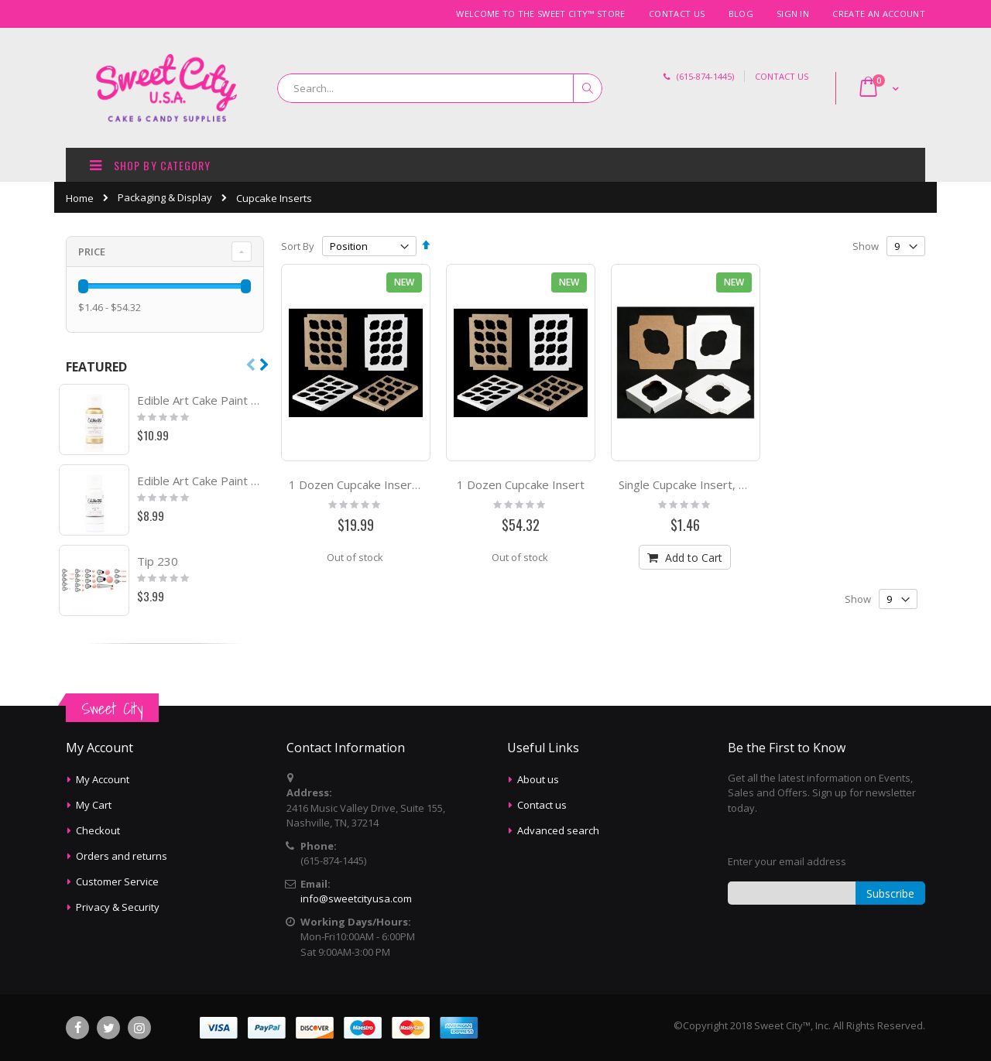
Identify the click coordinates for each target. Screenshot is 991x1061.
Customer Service (117, 881)
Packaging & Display (165, 198)
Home (80, 198)
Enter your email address (787, 861)
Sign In (793, 13)
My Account (102, 779)
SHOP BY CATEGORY (148, 164)
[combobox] (439, 88)
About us (538, 779)
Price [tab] (91, 251)
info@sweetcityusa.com (356, 898)
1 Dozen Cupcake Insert (521, 484)
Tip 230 (157, 561)
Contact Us (677, 13)
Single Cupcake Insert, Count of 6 (706, 484)
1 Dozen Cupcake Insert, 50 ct (369, 484)
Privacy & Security (117, 907)
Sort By (297, 246)
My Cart (93, 805)
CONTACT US (781, 76)
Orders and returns (121, 856)
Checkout (98, 830)
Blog (741, 13)
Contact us (542, 805)
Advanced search (558, 830)
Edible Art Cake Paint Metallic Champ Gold (201, 400)
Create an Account (878, 13)
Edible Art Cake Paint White (201, 480)
